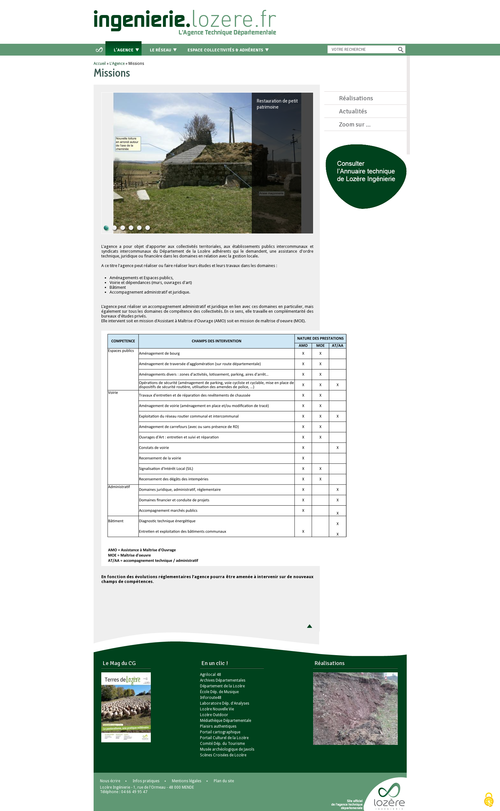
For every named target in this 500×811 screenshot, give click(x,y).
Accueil (100, 63)
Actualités (353, 111)
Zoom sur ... (355, 124)
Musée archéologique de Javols (227, 749)
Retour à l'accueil (186, 20)
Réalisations (356, 98)
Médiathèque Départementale (225, 720)
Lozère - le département (389, 795)
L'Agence (117, 63)
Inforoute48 (210, 697)
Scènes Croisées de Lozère (223, 755)
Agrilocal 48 (210, 674)
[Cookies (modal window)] (489, 800)
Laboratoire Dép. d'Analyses (224, 703)
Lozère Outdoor (214, 715)
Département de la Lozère (222, 686)
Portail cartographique (220, 732)
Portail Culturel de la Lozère (224, 738)
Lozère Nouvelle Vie (217, 709)
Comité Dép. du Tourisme (222, 743)
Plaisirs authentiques (218, 726)
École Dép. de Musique (219, 692)
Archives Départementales (222, 680)
